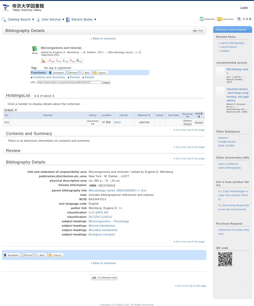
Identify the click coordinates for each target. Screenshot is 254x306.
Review (75, 77)
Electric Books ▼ (81, 20)
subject (225, 50)
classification (229, 47)
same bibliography (229, 167)
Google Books (227, 141)
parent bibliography (233, 43)
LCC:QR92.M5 (98, 212)
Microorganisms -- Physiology (109, 221)
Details (89, 77)
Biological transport (102, 234)
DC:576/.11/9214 (100, 216)
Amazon (223, 137)
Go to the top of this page (190, 130)
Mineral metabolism (102, 225)
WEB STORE (226, 145)
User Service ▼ (50, 19)
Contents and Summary (49, 77)
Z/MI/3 (117, 122)
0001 (6, 122)
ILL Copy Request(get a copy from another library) (233, 195)
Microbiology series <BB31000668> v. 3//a (117, 190)
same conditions (228, 163)
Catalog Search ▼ (18, 19)
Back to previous (104, 38)
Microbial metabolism (103, 230)
